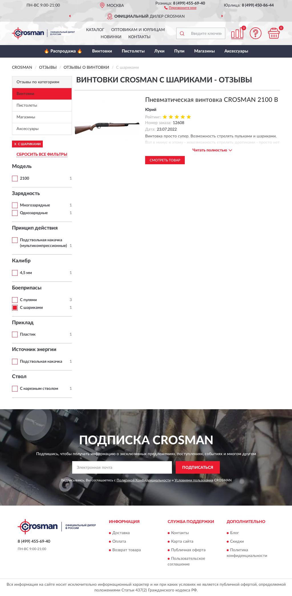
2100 (24, 179)
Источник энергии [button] (34, 349)
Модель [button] (22, 166)
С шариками (31, 308)
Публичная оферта (188, 550)
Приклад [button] (23, 322)
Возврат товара (126, 550)
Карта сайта (182, 542)
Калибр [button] (21, 260)
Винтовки (102, 51)
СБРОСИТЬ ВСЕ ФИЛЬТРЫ (42, 155)
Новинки (111, 37)
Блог (234, 533)
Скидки (237, 542)
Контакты (139, 37)
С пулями (28, 300)
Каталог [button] (95, 30)
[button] (180, 7)
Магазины (204, 51)
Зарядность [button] (26, 193)
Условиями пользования (194, 480)
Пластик (28, 334)
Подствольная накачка (41, 362)
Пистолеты (133, 51)
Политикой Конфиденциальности (144, 480)
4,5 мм (26, 273)
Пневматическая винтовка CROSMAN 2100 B (211, 100)
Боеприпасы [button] (27, 288)
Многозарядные (35, 205)
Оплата (119, 542)
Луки (159, 51)
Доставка (121, 533)
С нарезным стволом (39, 389)
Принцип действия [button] (35, 228)
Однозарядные (34, 213)
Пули (179, 51)
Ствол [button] (19, 376)
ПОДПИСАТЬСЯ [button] (197, 468)
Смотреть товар (165, 160)
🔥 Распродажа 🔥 (63, 51)
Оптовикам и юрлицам (138, 30)
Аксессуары (236, 51)
